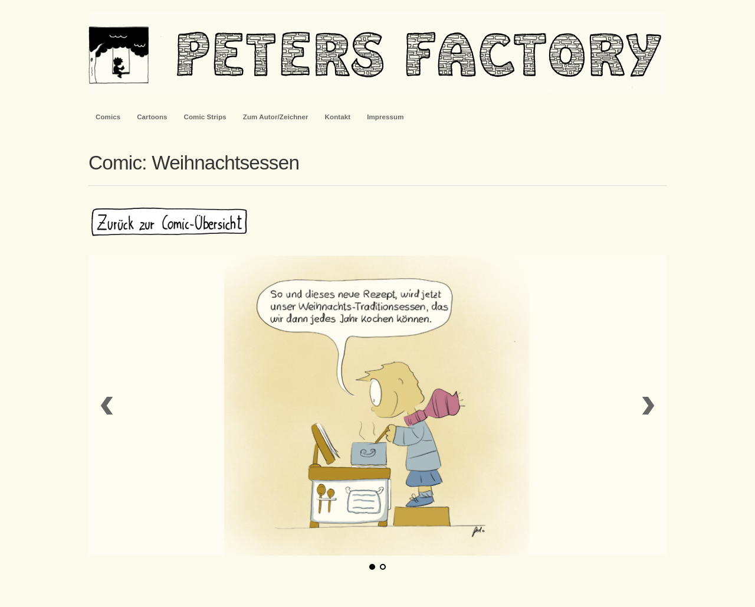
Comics (108, 116)
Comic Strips (205, 116)
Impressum (385, 116)
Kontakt (338, 116)
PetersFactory (377, 53)
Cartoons (152, 116)
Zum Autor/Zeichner (275, 116)
